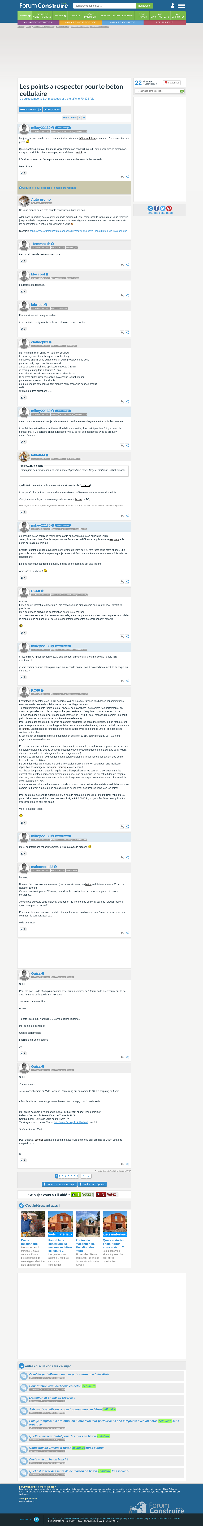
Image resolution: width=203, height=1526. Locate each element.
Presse (131, 1518)
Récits (42, 15)
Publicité (152, 1518)
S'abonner (172, 82)
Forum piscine (164, 22)
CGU (123, 1518)
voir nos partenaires (26, 1501)
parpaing (114, 539)
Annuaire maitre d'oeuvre (80, 22)
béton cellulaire (87, 138)
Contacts (52, 1518)
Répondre (51, 109)
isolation (85, 485)
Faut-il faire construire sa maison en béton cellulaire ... (60, 1245)
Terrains (105, 15)
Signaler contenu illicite (68, 1518)
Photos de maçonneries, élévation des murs (85, 1245)
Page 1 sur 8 (70, 117)
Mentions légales (89, 1518)
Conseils (75, 15)
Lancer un (59, 1184)
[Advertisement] (102, 52)
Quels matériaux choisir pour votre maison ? (114, 1244)
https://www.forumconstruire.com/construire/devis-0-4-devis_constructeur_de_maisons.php (78, 231)
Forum (24, 15)
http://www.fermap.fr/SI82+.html (71, 1122)
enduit (79, 152)
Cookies (176, 1518)
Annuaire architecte (122, 22)
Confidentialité (164, 1518)
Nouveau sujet (30, 109)
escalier (39, 1139)
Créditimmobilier (90, 15)
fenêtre (25, 728)
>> (84, 117)
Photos (58, 15)
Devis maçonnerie (29, 1242)
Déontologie (141, 1518)
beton (88, 884)
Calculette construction (108, 1518)
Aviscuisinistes (178, 15)
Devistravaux (142, 15)
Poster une (92, 1184)
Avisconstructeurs (160, 15)
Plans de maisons (123, 15)
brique (78, 499)
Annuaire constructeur (38, 22)
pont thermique (61, 767)
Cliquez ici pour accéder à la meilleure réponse (49, 187)
